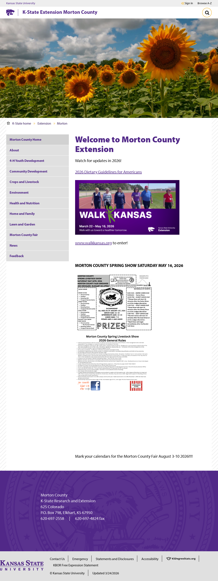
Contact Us (57, 559)
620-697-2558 (52, 518)
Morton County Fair (24, 235)
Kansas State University (20, 3)
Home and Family (22, 213)
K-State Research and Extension (68, 500)
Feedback (17, 256)
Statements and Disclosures (115, 559)
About (14, 150)
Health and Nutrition (24, 203)
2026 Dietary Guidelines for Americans (108, 171)
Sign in (189, 3)
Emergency (80, 559)
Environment (19, 192)
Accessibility (150, 559)
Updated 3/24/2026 (105, 573)
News (14, 245)
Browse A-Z (205, 3)
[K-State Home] (10, 12)
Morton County (54, 494)
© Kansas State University (67, 573)
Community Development (28, 171)
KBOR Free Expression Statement (75, 565)
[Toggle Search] (207, 12)
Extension (44, 123)
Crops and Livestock (24, 182)
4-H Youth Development (27, 160)
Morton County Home (25, 139)
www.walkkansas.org (93, 242)
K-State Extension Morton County (60, 12)
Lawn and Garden (22, 224)
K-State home (19, 123)
